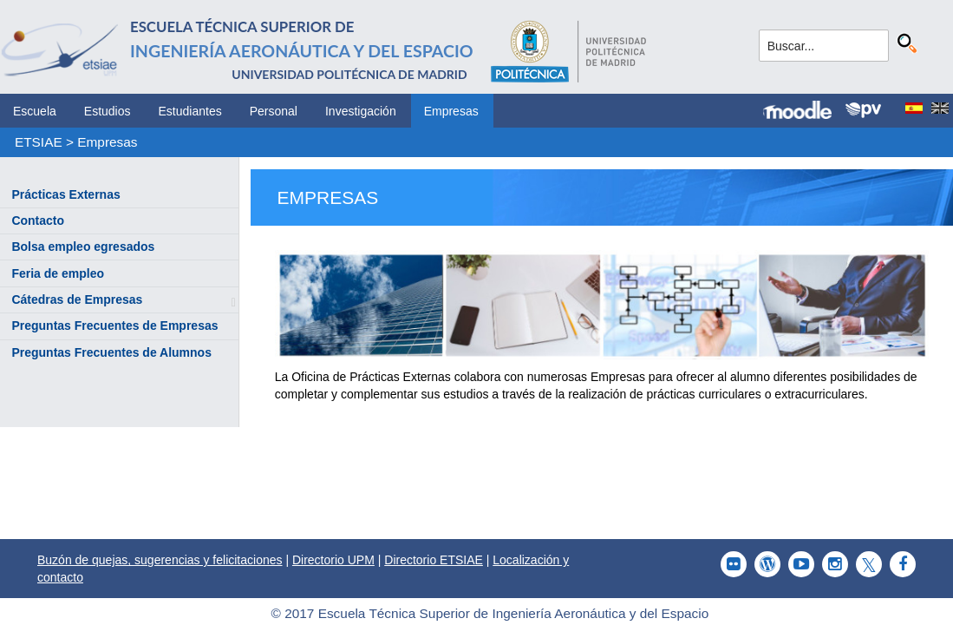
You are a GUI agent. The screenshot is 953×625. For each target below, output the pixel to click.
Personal (273, 111)
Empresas (451, 111)
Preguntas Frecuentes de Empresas (114, 325)
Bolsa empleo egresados (82, 246)
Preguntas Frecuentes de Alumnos (111, 352)
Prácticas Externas (65, 194)
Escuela (34, 111)
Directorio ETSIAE (433, 560)
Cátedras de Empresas (76, 299)
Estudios (107, 111)
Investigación (360, 111)
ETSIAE (38, 142)
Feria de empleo (57, 273)
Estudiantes (190, 111)
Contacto (37, 220)
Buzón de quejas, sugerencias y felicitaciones (160, 560)
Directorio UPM (333, 560)
